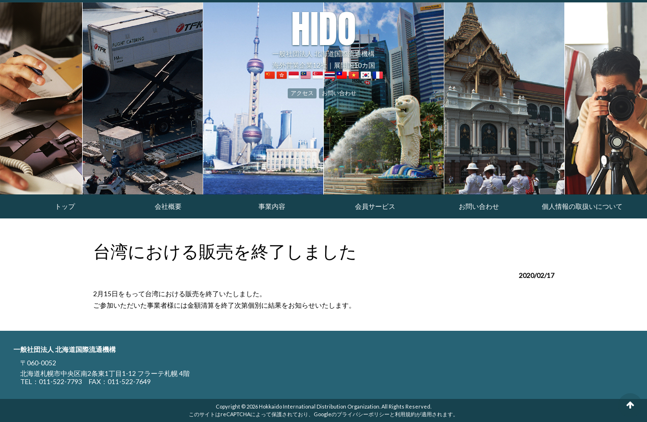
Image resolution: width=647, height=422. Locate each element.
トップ (65, 206)
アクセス (302, 92)
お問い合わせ (339, 92)
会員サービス (375, 206)
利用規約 (405, 414)
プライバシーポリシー (363, 414)
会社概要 (168, 206)
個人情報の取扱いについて (582, 206)
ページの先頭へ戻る (630, 405)
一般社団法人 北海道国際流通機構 (323, 34)
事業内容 (271, 206)
